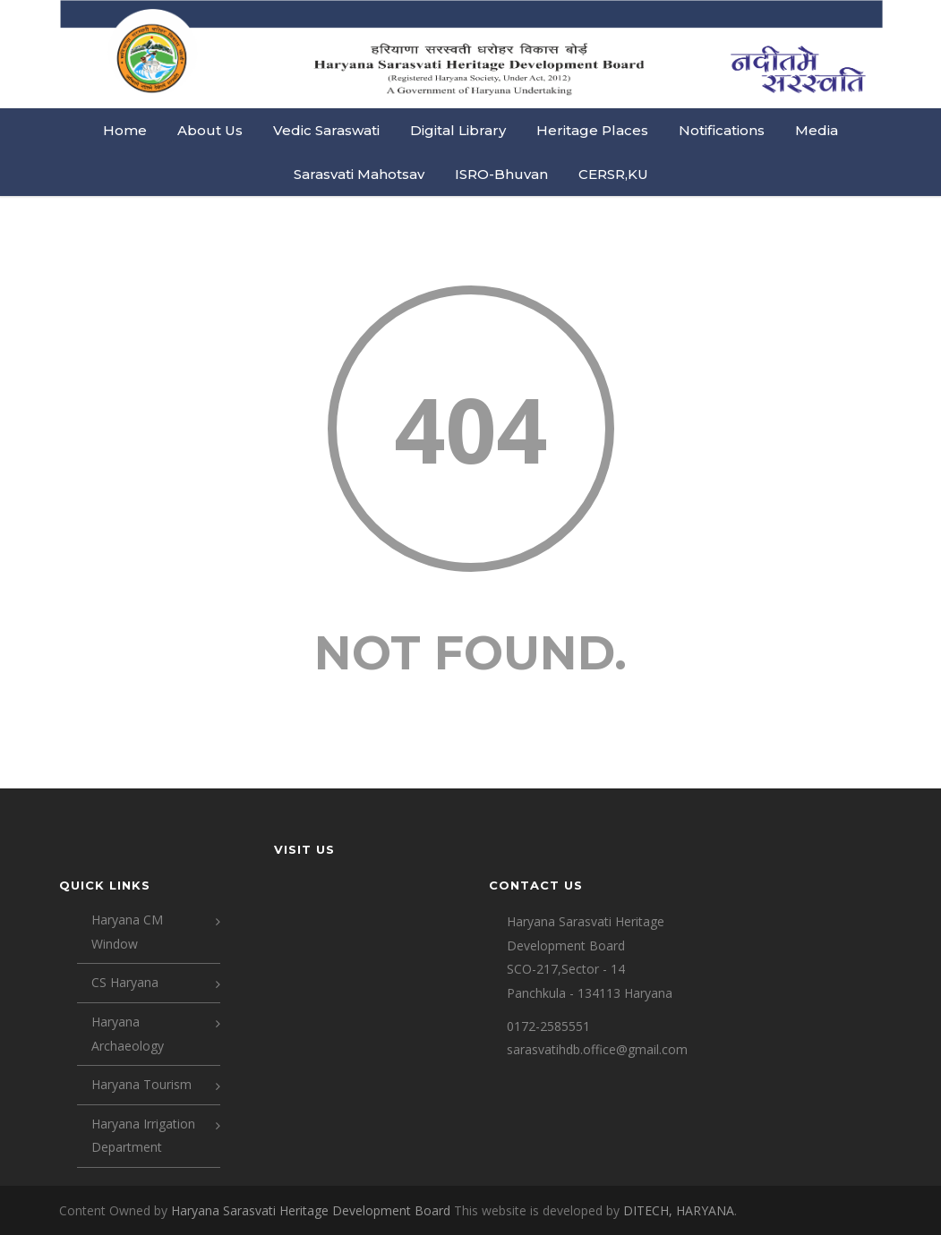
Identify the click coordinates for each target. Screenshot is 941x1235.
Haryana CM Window (127, 931)
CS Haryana (124, 982)
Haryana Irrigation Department (143, 1135)
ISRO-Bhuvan (501, 174)
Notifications (722, 130)
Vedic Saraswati (326, 130)
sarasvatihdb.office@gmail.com (597, 1049)
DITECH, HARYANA (678, 1210)
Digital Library (458, 130)
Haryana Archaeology (127, 1033)
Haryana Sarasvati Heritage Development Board (312, 1210)
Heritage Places (592, 130)
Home (125, 130)
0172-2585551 (548, 1026)
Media (816, 130)
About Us (210, 130)
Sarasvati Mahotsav (359, 174)
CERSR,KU (613, 174)
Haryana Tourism (141, 1084)
